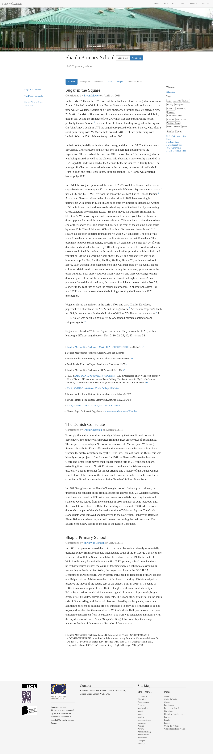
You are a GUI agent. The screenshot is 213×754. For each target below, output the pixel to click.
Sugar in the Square (32, 90)
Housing (141, 705)
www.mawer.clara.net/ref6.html (120, 411)
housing (170, 105)
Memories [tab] (98, 82)
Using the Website (171, 726)
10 (85, 320)
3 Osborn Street (172, 142)
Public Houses (144, 735)
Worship (141, 743)
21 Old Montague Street (176, 151)
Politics (141, 726)
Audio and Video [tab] (135, 82)
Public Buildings (144, 732)
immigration (179, 105)
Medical (141, 717)
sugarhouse (181, 108)
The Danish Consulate (33, 96)
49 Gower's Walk (173, 148)
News (166, 696)
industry (186, 101)
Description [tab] (85, 82)
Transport (142, 741)
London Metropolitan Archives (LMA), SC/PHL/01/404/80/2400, (98, 347)
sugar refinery (181, 119)
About (205, 4)
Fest (182, 4)
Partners (167, 717)
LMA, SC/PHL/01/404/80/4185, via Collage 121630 (92, 388)
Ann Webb (177, 101)
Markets (141, 714)
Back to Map (123, 58)
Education (170, 92)
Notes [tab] (110, 82)
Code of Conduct (171, 699)
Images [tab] (120, 82)
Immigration (143, 708)
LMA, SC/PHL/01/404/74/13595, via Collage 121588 (92, 405)
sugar (169, 101)
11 (147, 334)
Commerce (142, 696)
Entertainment (143, 702)
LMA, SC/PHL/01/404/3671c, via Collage (94, 375)
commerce (171, 108)
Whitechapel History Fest (174, 729)
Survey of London (12, 3)
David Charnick (93, 429)
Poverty (141, 729)
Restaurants (142, 738)
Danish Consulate (173, 127)
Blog (174, 4)
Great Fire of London (174, 116)
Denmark (170, 112)
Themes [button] (192, 4)
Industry (141, 711)
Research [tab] (71, 82)
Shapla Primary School (33, 103)
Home (156, 4)
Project (167, 723)
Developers (169, 705)
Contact (167, 702)
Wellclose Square (173, 123)
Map (166, 4)
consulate (170, 119)
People (167, 720)
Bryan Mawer (92, 95)
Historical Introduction (173, 714)
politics (184, 127)
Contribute (136, 58)
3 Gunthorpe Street (174, 145)
